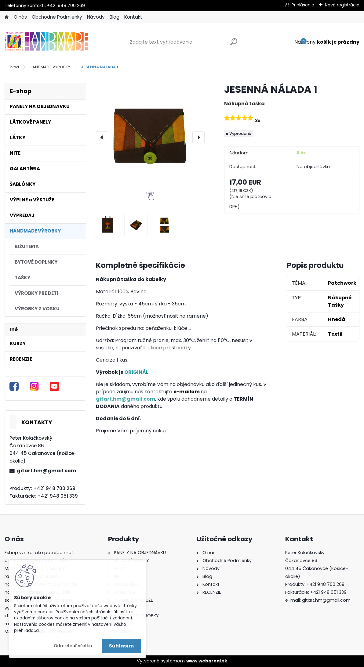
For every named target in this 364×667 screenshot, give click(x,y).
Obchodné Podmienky (57, 17)
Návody (96, 17)
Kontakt (133, 17)
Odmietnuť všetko (73, 646)
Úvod (14, 67)
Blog (114, 17)
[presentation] (102, 137)
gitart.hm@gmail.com (46, 470)
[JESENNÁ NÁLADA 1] (150, 137)
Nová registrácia (342, 5)
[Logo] (47, 42)
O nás (20, 17)
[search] (233, 44)
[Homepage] (7, 17)
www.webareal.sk (206, 661)
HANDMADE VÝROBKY (50, 67)
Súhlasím (121, 645)
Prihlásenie (303, 5)
